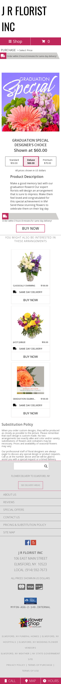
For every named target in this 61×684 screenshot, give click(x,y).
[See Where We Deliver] (30, 485)
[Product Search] (31, 466)
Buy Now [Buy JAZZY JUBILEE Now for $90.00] (30, 356)
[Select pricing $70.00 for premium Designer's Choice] (47, 161)
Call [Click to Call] (10, 681)
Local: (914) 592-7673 (30, 570)
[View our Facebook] (27, 544)
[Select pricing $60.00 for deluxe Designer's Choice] (31, 161)
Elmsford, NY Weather (15, 653)
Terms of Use (30, 670)
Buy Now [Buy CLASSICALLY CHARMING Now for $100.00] (30, 300)
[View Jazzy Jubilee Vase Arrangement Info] (30, 323)
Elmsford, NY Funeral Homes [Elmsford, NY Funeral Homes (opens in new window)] (20, 636)
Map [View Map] (30, 681)
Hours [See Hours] (51, 681)
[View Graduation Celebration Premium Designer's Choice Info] (30, 380)
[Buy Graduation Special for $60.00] (30, 228)
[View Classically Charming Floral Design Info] (30, 266)
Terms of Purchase (40, 664)
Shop (15, 41)
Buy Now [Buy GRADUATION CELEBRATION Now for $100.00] (30, 413)
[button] (30, 601)
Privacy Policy (16, 664)
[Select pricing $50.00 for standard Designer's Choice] (14, 161)
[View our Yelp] (33, 544)
